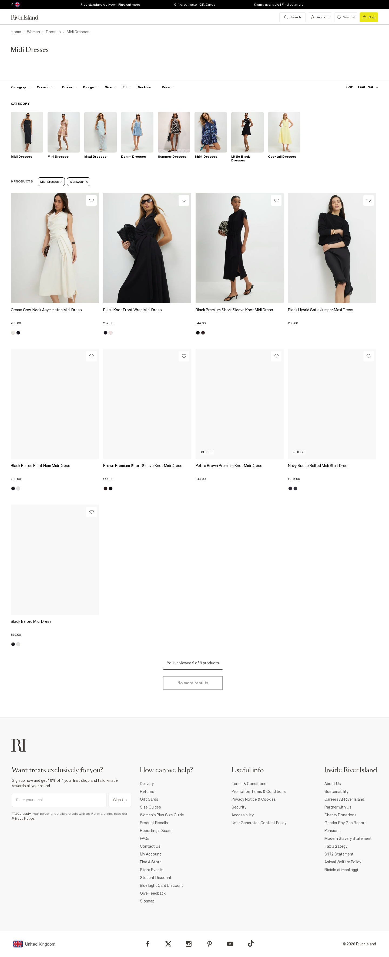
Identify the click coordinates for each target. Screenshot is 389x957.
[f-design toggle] (91, 87)
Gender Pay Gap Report (345, 823)
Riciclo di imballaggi (341, 870)
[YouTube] (230, 944)
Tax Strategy (335, 846)
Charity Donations (340, 815)
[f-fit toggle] (127, 87)
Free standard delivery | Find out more (110, 4)
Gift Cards (149, 799)
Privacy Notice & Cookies (254, 799)
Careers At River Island (344, 799)
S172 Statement (339, 854)
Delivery (147, 784)
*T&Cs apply (21, 814)
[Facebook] (148, 944)
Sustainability (336, 791)
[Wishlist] (91, 200)
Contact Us (150, 846)
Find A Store (151, 862)
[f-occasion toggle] (46, 87)
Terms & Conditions (249, 784)
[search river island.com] (292, 17)
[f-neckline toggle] (147, 87)
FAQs (144, 838)
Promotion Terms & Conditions (259, 791)
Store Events (151, 870)
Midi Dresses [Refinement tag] (51, 182)
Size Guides (150, 807)
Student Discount (156, 877)
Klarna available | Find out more (278, 4)
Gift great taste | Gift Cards (194, 4)
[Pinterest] (209, 944)
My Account (150, 854)
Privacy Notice (23, 818)
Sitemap (147, 901)
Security (239, 807)
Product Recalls (154, 823)
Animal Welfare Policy (342, 862)
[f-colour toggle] (69, 87)
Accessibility (243, 815)
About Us (332, 784)
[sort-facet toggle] (361, 87)
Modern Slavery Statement (348, 838)
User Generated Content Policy (259, 823)
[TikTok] (250, 943)
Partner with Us (337, 807)
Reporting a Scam (155, 831)
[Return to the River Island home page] (28, 17)
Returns (147, 791)
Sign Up (120, 800)
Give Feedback (153, 893)
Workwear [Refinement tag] (78, 182)
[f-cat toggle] (21, 87)
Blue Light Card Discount (161, 885)
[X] (168, 944)
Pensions (332, 831)
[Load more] (193, 683)
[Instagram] (188, 944)
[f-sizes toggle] (110, 87)
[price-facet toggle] (168, 87)
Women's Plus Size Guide (162, 815)
